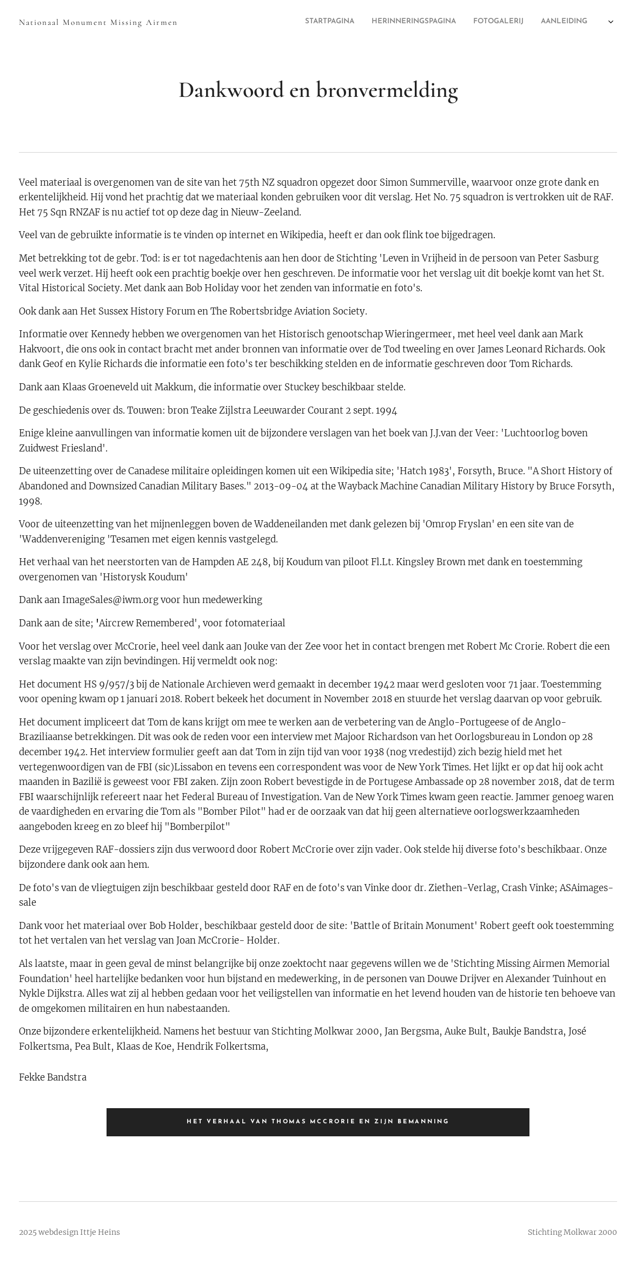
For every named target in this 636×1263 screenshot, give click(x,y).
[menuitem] (510, 22)
